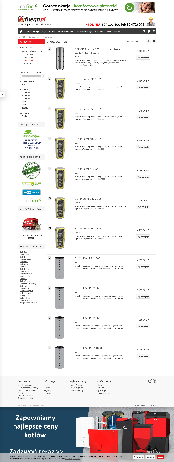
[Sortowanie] (148, 41)
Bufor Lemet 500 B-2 (88, 109)
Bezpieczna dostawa (66, 31)
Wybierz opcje (143, 57)
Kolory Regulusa (76, 388)
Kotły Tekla (24, 266)
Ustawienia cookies (25, 398)
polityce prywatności (72, 459)
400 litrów (25, 96)
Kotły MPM (24, 262)
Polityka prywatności (26, 395)
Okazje (108, 31)
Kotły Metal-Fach (26, 259)
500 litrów (25, 99)
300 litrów (25, 93)
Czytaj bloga (101, 390)
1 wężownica (28, 57)
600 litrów (25, 102)
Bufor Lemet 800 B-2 (88, 139)
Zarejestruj (100, 388)
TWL (77, 262)
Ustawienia (138, 457)
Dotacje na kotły (76, 390)
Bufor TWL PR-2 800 (87, 318)
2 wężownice (28, 60)
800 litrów (25, 105)
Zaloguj (99, 385)
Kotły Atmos (24, 286)
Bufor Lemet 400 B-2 (88, 198)
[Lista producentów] (135, 41)
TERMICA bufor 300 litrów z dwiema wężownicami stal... (97, 50)
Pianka (23, 116)
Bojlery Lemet (25, 295)
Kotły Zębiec (24, 252)
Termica (78, 56)
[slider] (20, 76)
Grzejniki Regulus (26, 291)
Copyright (47, 393)
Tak (22, 84)
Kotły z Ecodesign (84, 31)
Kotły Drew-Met (26, 264)
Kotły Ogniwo (25, 254)
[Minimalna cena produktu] (23, 72)
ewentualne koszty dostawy (37, 405)
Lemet (77, 83)
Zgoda (160, 457)
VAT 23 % (99, 31)
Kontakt (117, 31)
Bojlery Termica (26, 293)
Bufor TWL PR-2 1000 (88, 348)
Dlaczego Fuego (32, 31)
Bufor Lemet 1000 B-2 (88, 169)
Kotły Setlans (25, 276)
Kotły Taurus (25, 271)
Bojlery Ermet (25, 298)
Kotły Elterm (24, 288)
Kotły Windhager (26, 281)
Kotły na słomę (26, 300)
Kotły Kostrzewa (26, 274)
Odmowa (150, 457)
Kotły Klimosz (25, 257)
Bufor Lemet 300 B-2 (88, 79)
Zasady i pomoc (102, 393)
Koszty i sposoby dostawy (28, 388)
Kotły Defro (24, 269)
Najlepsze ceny (48, 31)
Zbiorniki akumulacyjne (32, 51)
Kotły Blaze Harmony (28, 283)
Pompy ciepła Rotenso (28, 303)
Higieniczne (28, 63)
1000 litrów (25, 108)
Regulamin (48, 390)
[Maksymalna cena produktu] (38, 72)
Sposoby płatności (25, 385)
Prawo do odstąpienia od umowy (27, 391)
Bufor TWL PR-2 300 (87, 288)
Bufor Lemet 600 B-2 (88, 228)
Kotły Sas (23, 278)
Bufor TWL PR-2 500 (87, 258)
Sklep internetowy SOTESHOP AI (145, 405)
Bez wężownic (29, 54)
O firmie (47, 388)
